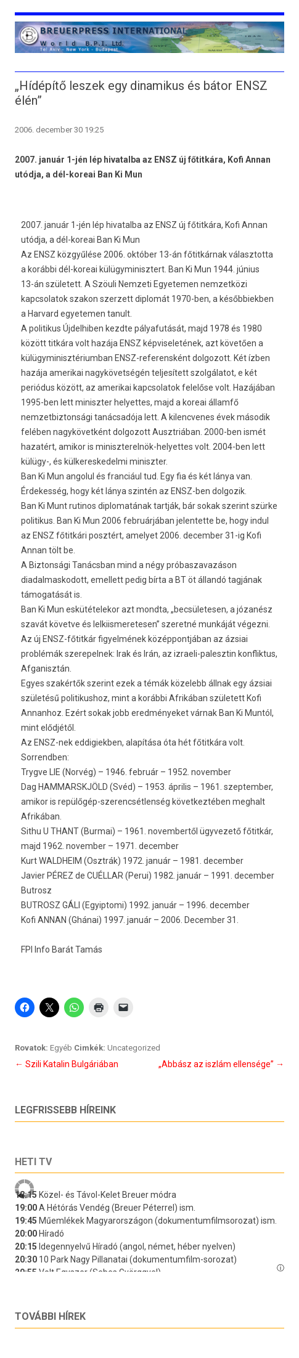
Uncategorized (133, 1047)
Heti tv (33, 1162)
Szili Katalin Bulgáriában (66, 1064)
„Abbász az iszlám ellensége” (221, 1064)
